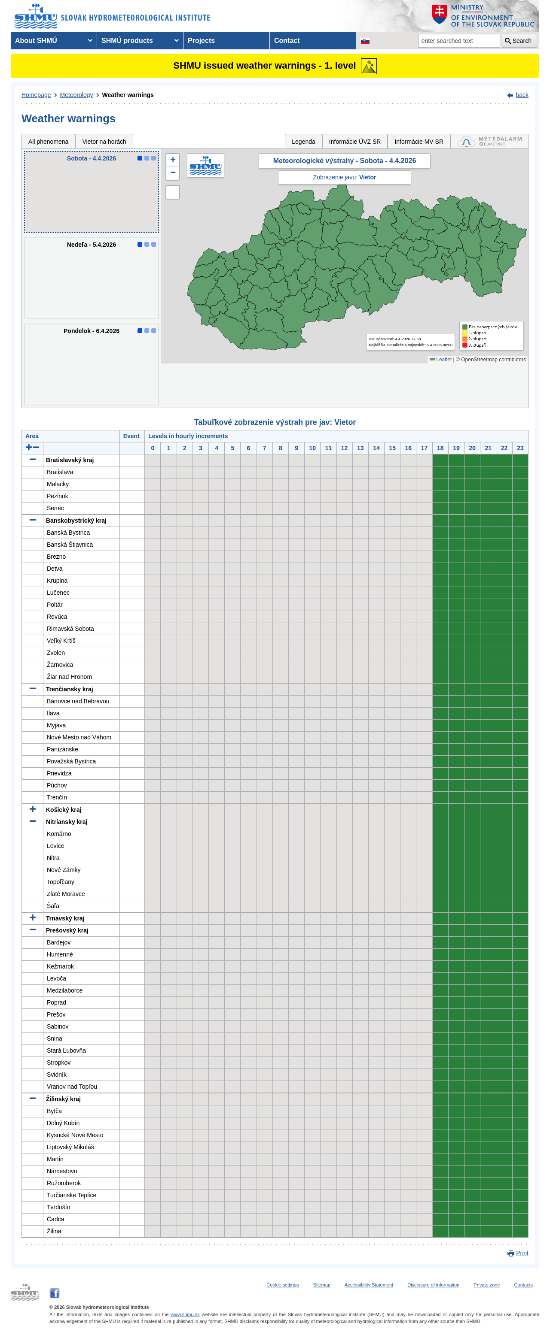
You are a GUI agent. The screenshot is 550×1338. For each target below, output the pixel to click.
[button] (172, 160)
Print (522, 1253)
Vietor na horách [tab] (104, 141)
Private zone (487, 1284)
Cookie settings (282, 1284)
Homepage (36, 94)
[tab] (489, 141)
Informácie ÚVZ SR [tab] (355, 141)
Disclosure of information (433, 1284)
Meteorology (76, 94)
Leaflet (441, 360)
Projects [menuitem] (201, 40)
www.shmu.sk (185, 1314)
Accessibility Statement (369, 1284)
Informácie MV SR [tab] (418, 141)
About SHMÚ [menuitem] (36, 40)
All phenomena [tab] (48, 141)
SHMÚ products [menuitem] (127, 40)
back (522, 94)
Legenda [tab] (303, 141)
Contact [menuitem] (287, 40)
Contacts (523, 1284)
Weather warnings (128, 94)
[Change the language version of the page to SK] (365, 40)
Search (522, 40)
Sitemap (321, 1284)
